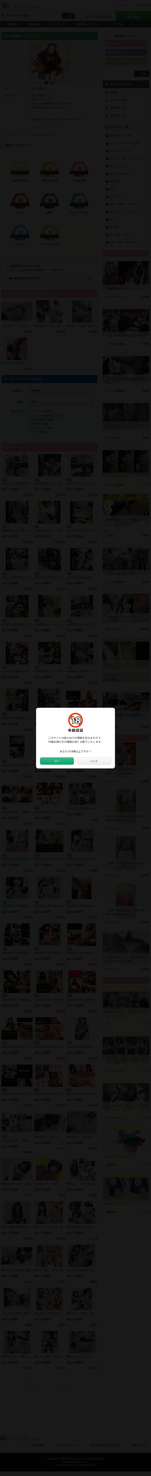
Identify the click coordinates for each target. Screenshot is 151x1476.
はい (57, 761)
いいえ (94, 761)
